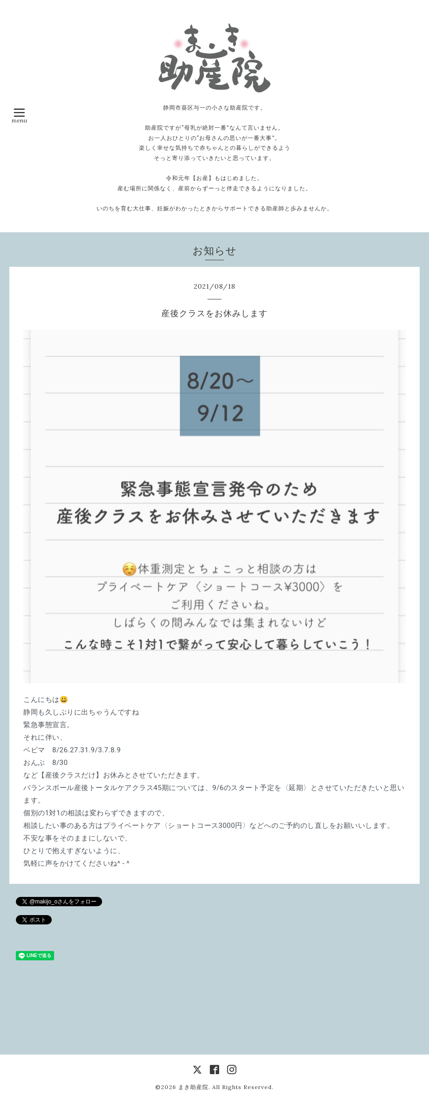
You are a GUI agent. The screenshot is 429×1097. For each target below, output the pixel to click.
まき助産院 (193, 1086)
